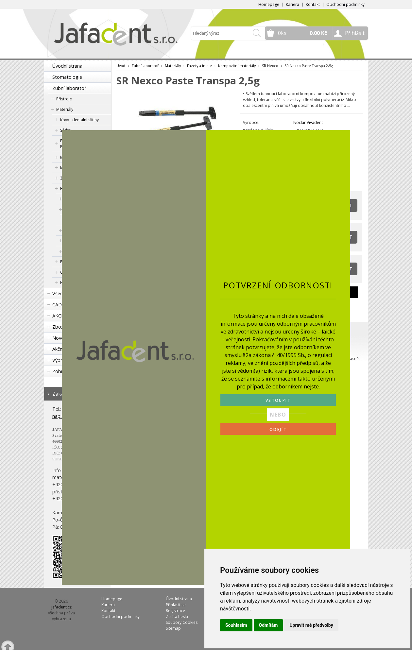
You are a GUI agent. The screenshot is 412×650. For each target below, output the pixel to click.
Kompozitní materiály (237, 65)
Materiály (64, 109)
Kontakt (313, 4)
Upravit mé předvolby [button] (311, 625)
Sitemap (173, 628)
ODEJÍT (278, 429)
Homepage (268, 4)
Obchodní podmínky (345, 4)
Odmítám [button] (268, 625)
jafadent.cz (61, 607)
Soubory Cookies (181, 622)
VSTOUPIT (278, 400)
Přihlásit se (176, 604)
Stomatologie (67, 77)
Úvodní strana (67, 66)
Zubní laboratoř (69, 88)
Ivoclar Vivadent (308, 122)
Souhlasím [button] (236, 625)
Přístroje (64, 99)
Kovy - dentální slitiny (79, 120)
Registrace (175, 610)
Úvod (120, 65)
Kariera (292, 4)
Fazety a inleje (199, 65)
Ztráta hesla (177, 616)
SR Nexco (270, 65)
